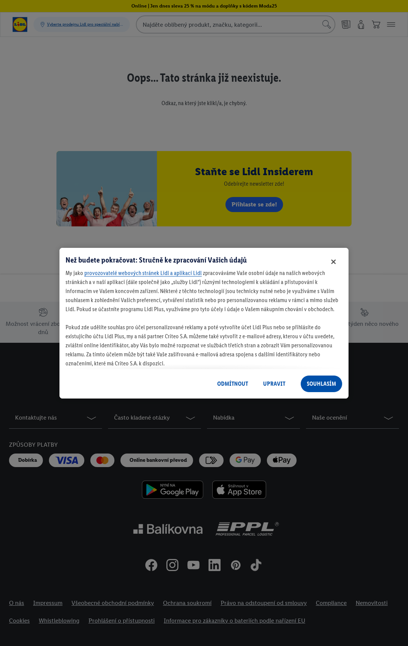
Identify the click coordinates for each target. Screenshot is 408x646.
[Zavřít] (333, 262)
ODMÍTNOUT (232, 383)
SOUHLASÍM (321, 383)
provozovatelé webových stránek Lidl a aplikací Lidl (143, 272)
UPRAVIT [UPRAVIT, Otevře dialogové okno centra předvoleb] (274, 383)
